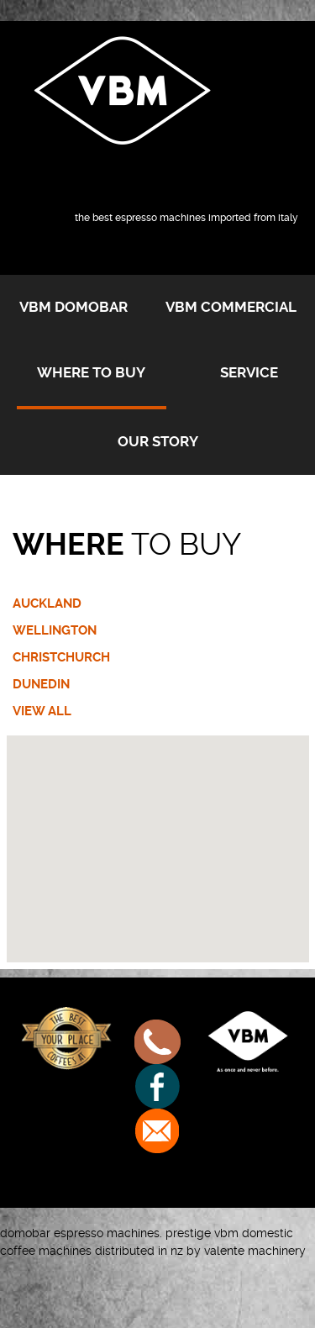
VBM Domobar (73, 306)
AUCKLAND (47, 603)
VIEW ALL (42, 711)
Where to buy (91, 372)
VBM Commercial (231, 306)
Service (249, 372)
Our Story (158, 441)
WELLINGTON (55, 630)
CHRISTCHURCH (61, 657)
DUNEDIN (41, 684)
